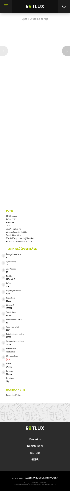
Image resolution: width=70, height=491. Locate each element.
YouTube (35, 452)
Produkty (35, 439)
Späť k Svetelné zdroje (35, 18)
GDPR (35, 459)
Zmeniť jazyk (35, 477)
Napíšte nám (35, 445)
